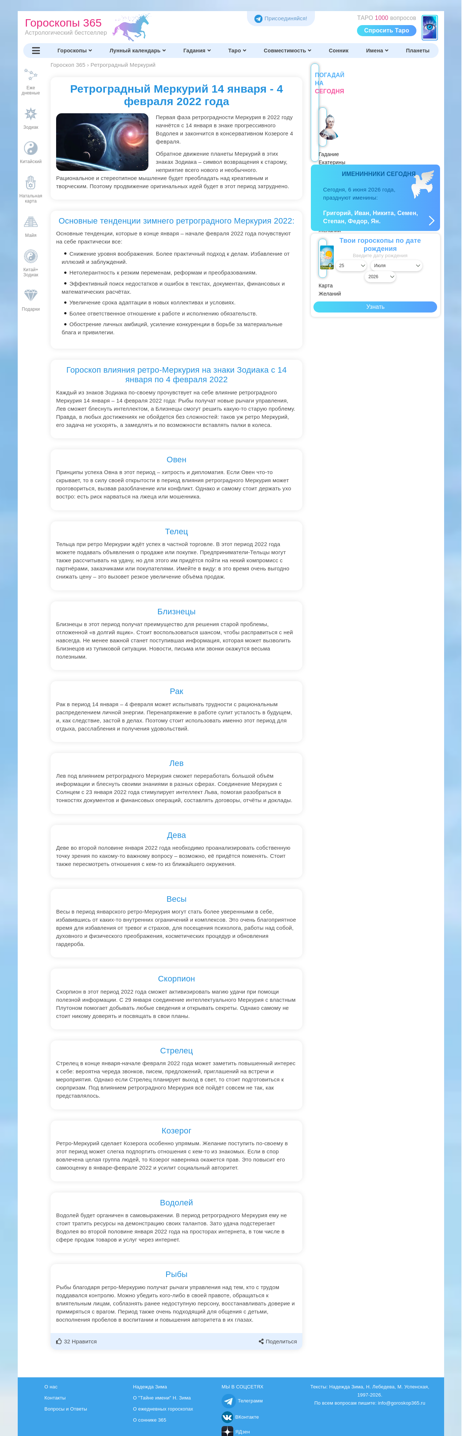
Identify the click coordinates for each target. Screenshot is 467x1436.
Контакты (55, 1398)
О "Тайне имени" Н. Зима (162, 1398)
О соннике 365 (149, 1420)
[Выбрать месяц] (376, 257)
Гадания (197, 50)
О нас (51, 1387)
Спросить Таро (386, 30)
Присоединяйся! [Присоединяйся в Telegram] (280, 18)
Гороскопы (75, 50)
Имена (377, 50)
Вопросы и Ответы (65, 1409)
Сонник (338, 50)
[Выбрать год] (420, 257)
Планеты (418, 50)
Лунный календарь (138, 50)
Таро (237, 50)
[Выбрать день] (330, 257)
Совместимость (288, 50)
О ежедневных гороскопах (163, 1409)
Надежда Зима (150, 1387)
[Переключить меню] (36, 50)
